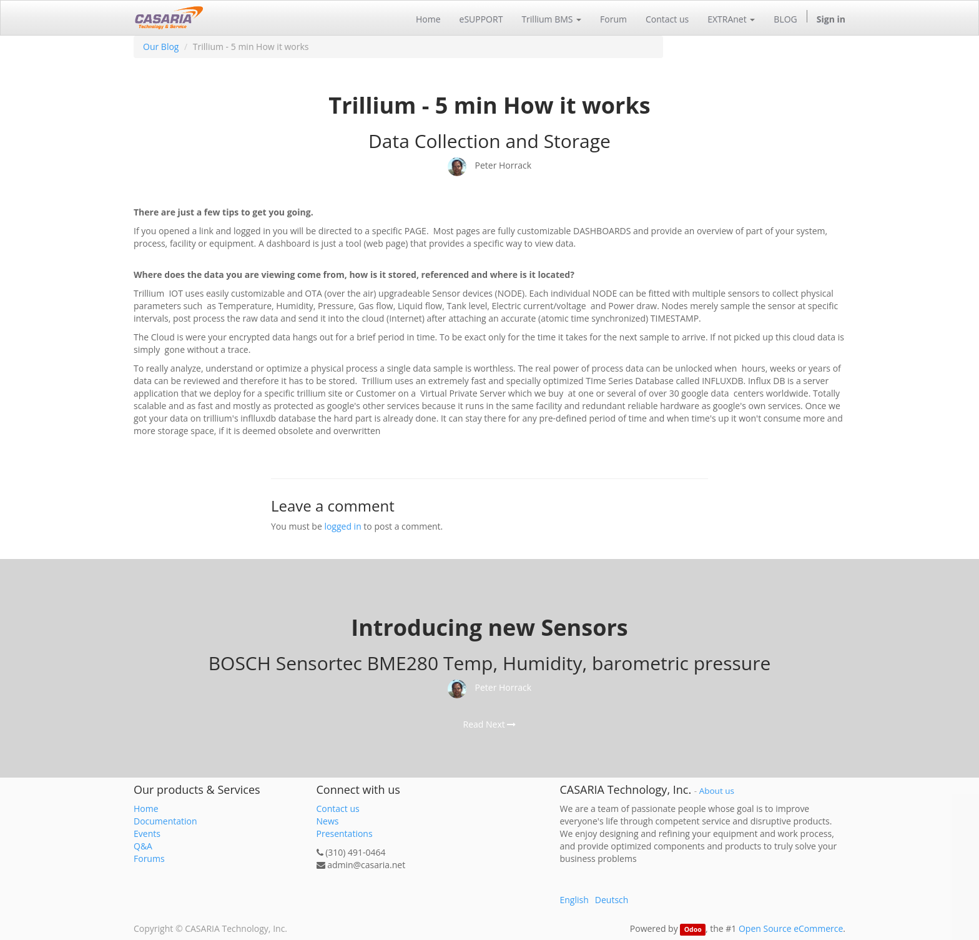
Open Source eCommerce (791, 928)
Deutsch (612, 900)
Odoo (693, 929)
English (574, 900)
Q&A (143, 846)
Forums (149, 858)
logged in (342, 526)
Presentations (345, 833)
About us (716, 790)
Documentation (165, 821)
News (328, 821)
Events (147, 833)
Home (146, 808)
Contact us (338, 808)
